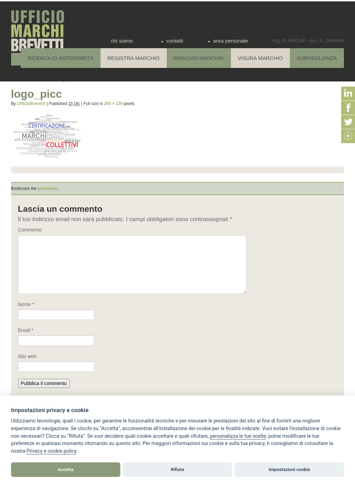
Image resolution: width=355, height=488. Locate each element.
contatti (174, 41)
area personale (230, 41)
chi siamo (122, 41)
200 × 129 (113, 103)
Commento (30, 230)
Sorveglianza (317, 58)
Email (25, 330)
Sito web (27, 356)
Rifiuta (177, 469)
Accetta (65, 469)
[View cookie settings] (238, 436)
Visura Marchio (260, 58)
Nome (26, 304)
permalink (48, 188)
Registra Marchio (133, 58)
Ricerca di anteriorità (61, 58)
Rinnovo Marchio (199, 58)
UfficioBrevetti (31, 103)
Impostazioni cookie (289, 469)
